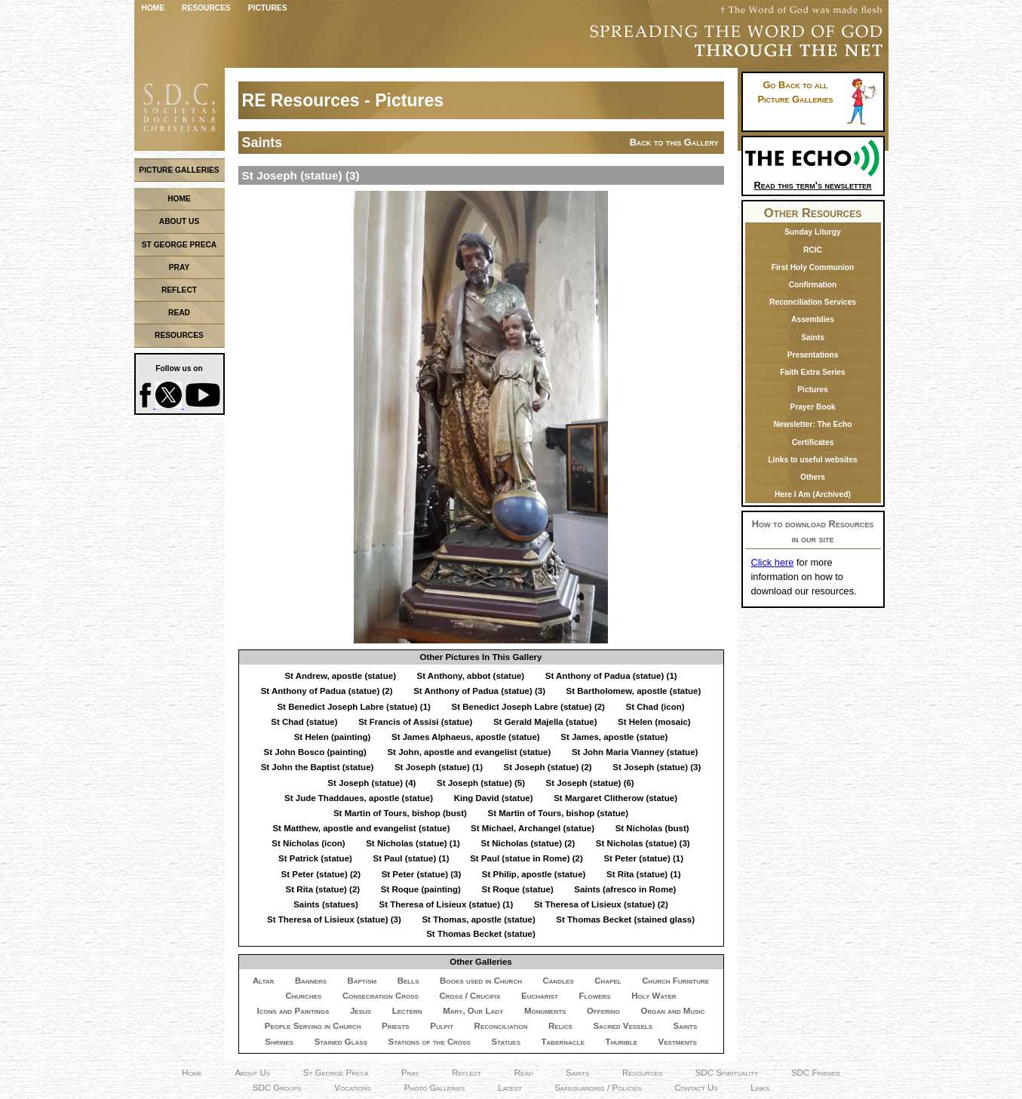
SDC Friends (815, 1072)
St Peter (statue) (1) (643, 858)
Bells (408, 980)
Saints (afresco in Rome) (625, 889)
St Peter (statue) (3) (422, 874)
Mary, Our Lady (473, 1010)
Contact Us (695, 1087)
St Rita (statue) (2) (323, 889)
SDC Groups (277, 1087)
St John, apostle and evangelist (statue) (469, 752)
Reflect (466, 1072)
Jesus (360, 1010)
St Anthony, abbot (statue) (471, 675)
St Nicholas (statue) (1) (413, 843)
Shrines (279, 1041)
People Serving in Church (313, 1025)
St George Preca (336, 1072)
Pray (410, 1072)
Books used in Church (481, 980)
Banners (311, 980)
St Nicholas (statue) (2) (528, 843)
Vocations (352, 1087)
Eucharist (539, 995)
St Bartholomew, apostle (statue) (633, 690)
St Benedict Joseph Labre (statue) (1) (353, 706)
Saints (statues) (325, 904)
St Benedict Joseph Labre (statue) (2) (527, 706)
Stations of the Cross (429, 1041)
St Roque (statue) (517, 889)
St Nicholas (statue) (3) (643, 843)
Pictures (267, 8)
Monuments (545, 1010)
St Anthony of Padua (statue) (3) (479, 690)
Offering (603, 1010)
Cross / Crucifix (469, 995)
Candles (558, 980)
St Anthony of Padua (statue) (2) (327, 690)
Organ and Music (673, 1010)
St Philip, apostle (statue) (534, 874)
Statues (505, 1041)
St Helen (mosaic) (654, 721)
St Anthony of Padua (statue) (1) (611, 675)
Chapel (607, 980)
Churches (303, 995)
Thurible (621, 1041)
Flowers (595, 995)
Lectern (407, 1010)
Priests (396, 1025)
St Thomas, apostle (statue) (478, 919)
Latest (510, 1087)
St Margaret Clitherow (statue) (615, 798)
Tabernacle (563, 1041)
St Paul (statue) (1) (411, 858)
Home (153, 8)
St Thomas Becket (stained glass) (625, 919)
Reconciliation (501, 1025)
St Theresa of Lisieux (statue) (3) (334, 919)
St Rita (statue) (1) (643, 874)
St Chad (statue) (304, 721)
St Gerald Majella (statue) (545, 721)
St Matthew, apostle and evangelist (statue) (361, 828)
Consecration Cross (380, 995)
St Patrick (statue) (315, 858)
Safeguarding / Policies (597, 1087)
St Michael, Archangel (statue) (532, 828)
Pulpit (441, 1025)
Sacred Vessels (622, 1025)
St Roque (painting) (421, 889)
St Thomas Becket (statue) (481, 933)
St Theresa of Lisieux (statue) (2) (601, 904)
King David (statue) (493, 798)
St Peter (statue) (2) (321, 874)
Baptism (362, 980)
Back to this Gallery (674, 142)
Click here (772, 562)
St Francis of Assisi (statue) (415, 721)
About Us (252, 1072)
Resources (206, 8)
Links (759, 1087)
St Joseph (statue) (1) (438, 767)
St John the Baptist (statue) (317, 767)
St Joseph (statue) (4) (371, 782)
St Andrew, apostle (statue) (340, 675)
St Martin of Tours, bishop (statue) (557, 813)
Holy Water (653, 995)
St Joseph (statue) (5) (481, 782)
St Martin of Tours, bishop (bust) (400, 813)
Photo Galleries (434, 1087)
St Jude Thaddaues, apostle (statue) (358, 798)
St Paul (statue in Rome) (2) (526, 858)
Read (523, 1072)
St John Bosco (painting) (315, 752)
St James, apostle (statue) (614, 736)
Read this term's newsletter (813, 180)
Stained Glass (341, 1041)
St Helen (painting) (332, 736)
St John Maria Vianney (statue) (635, 752)
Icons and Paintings (292, 1010)
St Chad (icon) (655, 706)
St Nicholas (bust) (652, 828)
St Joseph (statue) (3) (656, 767)
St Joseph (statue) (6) (590, 782)
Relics (560, 1025)
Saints (686, 1025)
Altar (263, 980)
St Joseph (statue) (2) (548, 767)
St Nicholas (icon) (308, 843)
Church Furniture (675, 980)
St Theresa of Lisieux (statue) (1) (446, 904)
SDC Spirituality (727, 1072)
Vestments (677, 1041)
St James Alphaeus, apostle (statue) (465, 736)
